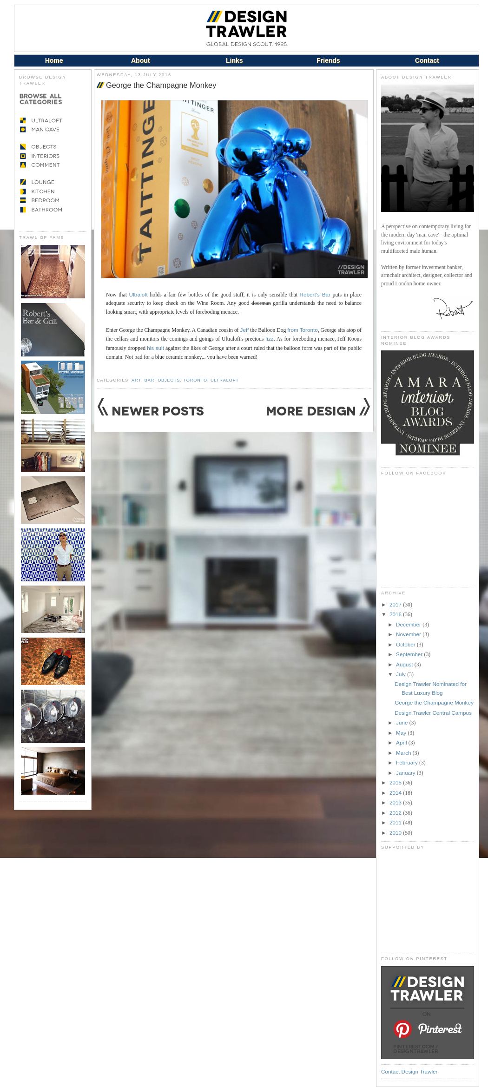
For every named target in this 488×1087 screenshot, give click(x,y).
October (406, 644)
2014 (396, 793)
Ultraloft (138, 294)
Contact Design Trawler (409, 1071)
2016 (396, 614)
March (404, 753)
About (140, 60)
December (409, 624)
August (405, 664)
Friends (328, 60)
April (402, 742)
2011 (396, 822)
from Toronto (302, 330)
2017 (396, 604)
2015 (396, 782)
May (402, 733)
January (406, 773)
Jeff (244, 330)
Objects (169, 380)
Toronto (195, 380)
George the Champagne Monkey (161, 85)
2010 (396, 833)
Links (234, 60)
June (402, 722)
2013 (396, 802)
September (410, 654)
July (401, 674)
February (407, 762)
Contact (427, 60)
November (409, 634)
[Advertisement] (427, 901)
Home (54, 60)
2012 (396, 813)
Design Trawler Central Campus (433, 713)
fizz (269, 339)
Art (136, 380)
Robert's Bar (315, 294)
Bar (149, 380)
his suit (155, 348)
